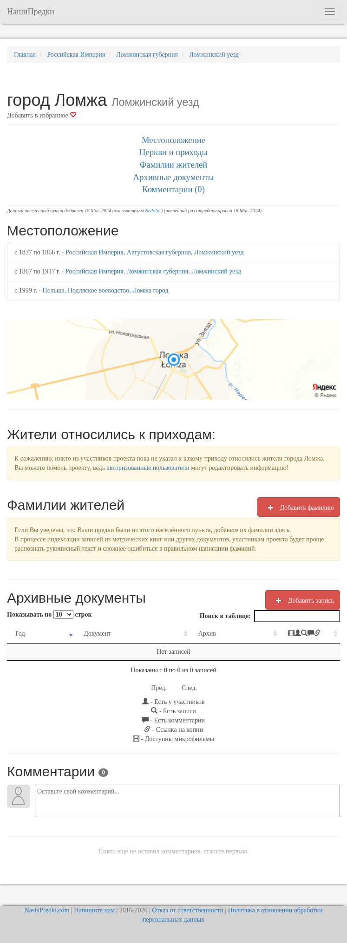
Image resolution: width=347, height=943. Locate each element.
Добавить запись (302, 600)
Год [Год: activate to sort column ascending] (20, 633)
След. (189, 687)
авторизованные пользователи (148, 467)
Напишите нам (94, 910)
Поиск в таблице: (270, 616)
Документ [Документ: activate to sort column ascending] (85, 633)
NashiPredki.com (47, 910)
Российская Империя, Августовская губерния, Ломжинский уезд (154, 252)
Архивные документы (173, 177)
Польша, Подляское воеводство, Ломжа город (106, 290)
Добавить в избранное (41, 115)
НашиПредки (30, 11)
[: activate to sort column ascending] (287, 634)
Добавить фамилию (298, 507)
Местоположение (173, 140)
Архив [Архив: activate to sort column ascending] (176, 633)
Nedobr (152, 210)
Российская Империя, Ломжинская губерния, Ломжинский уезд (153, 271)
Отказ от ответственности (187, 910)
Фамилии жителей (174, 164)
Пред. (159, 687)
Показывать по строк (49, 614)
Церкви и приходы (173, 152)
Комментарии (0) (173, 189)
